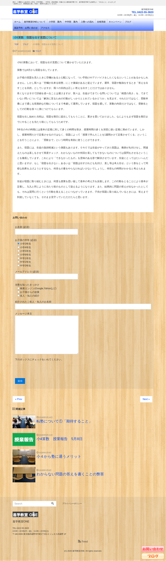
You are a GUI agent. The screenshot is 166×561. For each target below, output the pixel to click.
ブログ (128, 22)
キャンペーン (115, 22)
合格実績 (101, 22)
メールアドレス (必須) (46, 274)
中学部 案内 (71, 22)
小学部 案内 (55, 22)
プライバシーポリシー (72, 504)
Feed (83, 542)
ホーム (17, 22)
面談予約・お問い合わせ (26, 28)
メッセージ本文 (47, 333)
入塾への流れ (87, 22)
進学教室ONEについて (34, 22)
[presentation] (38, 370)
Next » (146, 399)
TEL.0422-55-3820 (142, 12)
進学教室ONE (78, 551)
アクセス (45, 28)
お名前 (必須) (46, 230)
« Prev (18, 399)
